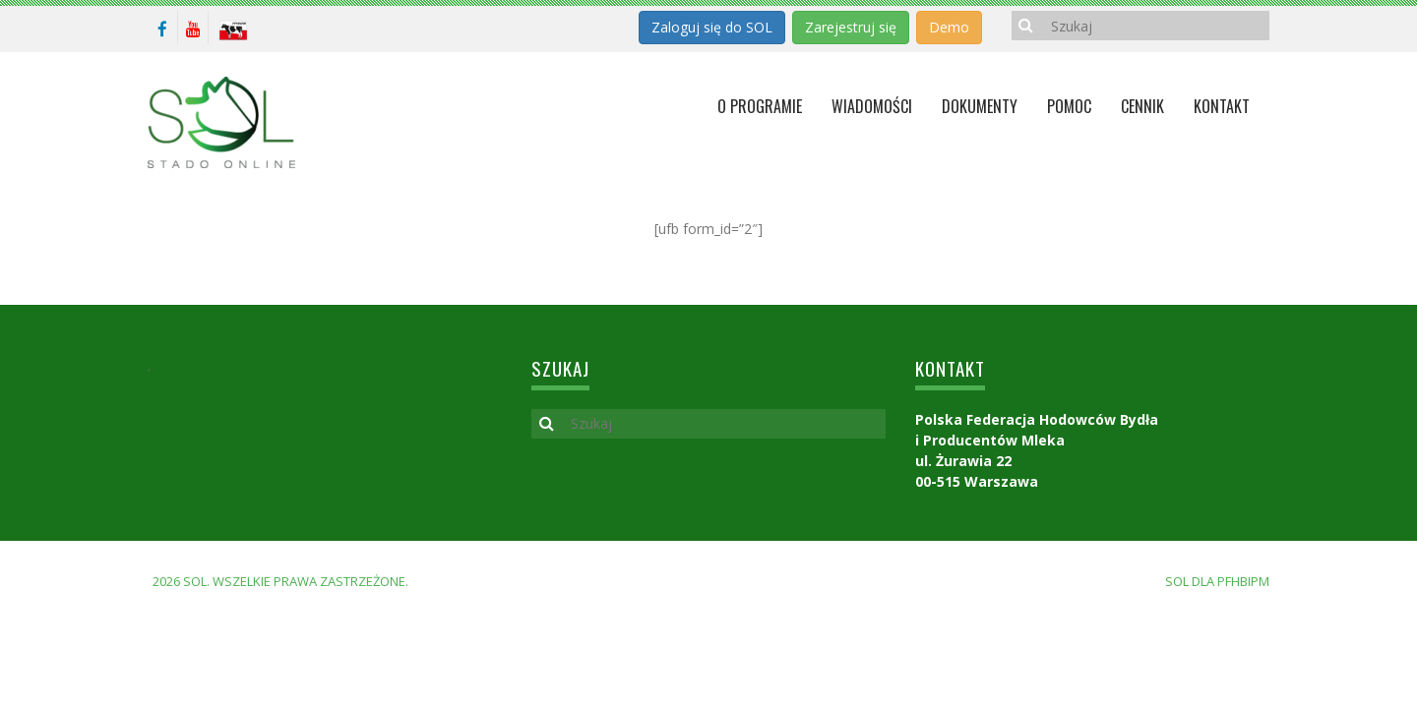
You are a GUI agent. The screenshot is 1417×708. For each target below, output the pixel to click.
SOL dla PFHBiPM (1217, 581)
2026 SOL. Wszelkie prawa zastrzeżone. (280, 581)
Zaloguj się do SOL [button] (711, 27)
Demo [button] (949, 27)
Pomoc (1069, 106)
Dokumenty (979, 106)
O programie (759, 106)
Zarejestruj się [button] (850, 27)
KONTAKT (1222, 106)
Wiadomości (872, 106)
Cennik (1142, 106)
